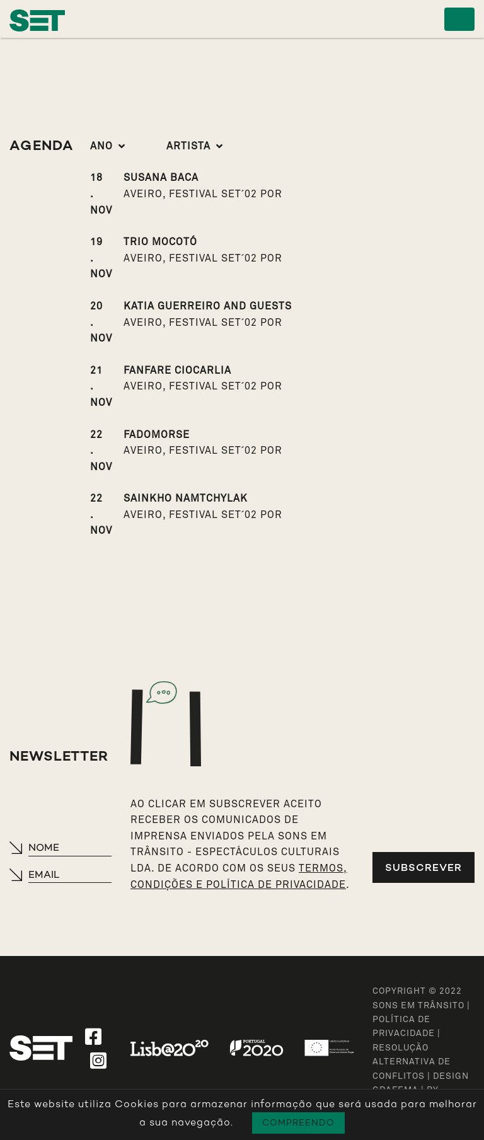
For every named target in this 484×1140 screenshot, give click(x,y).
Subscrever (423, 867)
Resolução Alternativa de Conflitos (411, 1062)
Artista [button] (188, 146)
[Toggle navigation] (459, 19)
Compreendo (298, 1122)
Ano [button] (101, 146)
